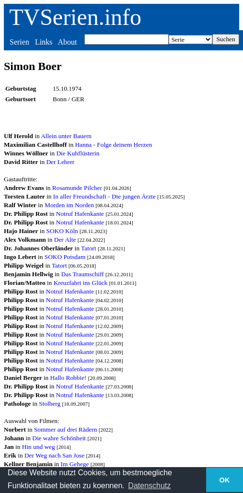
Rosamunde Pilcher (77, 187)
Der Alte (65, 239)
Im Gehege (75, 464)
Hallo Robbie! (68, 377)
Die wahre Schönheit (59, 438)
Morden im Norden (69, 205)
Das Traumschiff (82, 274)
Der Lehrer (60, 161)
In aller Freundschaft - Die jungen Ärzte (104, 196)
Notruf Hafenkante (80, 213)
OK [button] (225, 480)
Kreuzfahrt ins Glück (81, 282)
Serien (19, 42)
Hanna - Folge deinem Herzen (113, 144)
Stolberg (49, 403)
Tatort (88, 248)
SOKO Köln (62, 231)
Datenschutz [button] (149, 485)
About (67, 42)
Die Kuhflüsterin (77, 153)
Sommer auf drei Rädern (65, 429)
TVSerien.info (75, 17)
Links (43, 42)
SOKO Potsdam (65, 256)
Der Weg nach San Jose (54, 455)
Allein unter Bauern (66, 136)
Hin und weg (38, 446)
